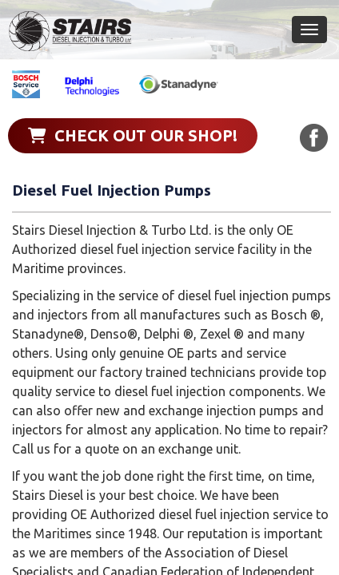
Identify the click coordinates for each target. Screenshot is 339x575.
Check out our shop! (132, 135)
